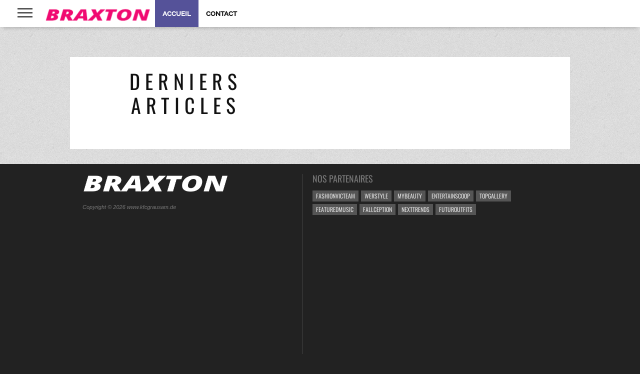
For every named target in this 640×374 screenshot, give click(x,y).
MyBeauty (410, 196)
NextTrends (416, 209)
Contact (221, 14)
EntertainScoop (451, 196)
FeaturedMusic (335, 209)
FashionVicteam (335, 196)
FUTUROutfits (455, 209)
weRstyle (376, 196)
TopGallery (494, 196)
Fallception (377, 209)
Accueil (176, 14)
